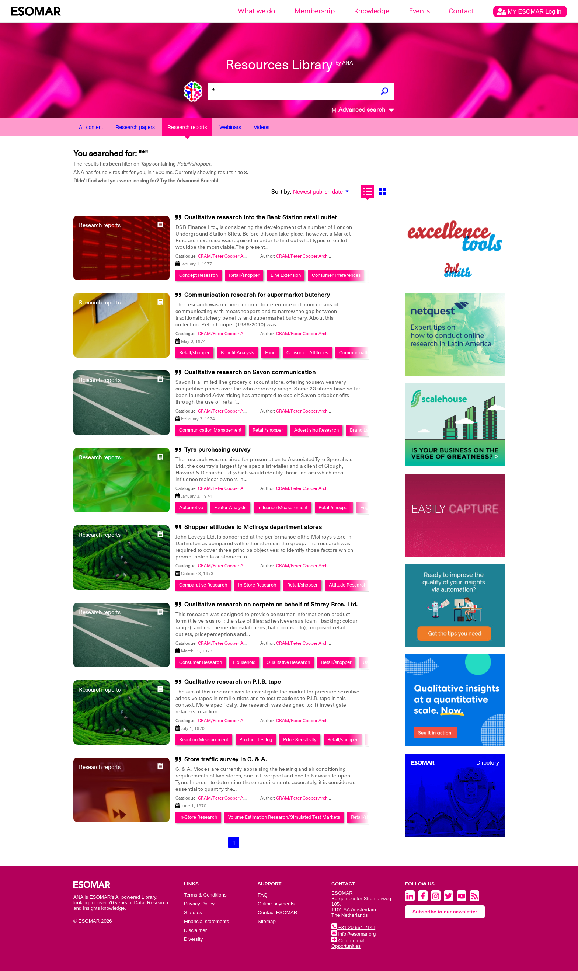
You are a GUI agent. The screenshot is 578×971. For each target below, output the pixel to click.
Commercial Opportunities (348, 943)
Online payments (276, 903)
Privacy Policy (199, 903)
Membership (315, 11)
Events (419, 11)
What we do (256, 11)
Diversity (193, 939)
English (367, 507)
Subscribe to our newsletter (444, 912)
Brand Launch (364, 430)
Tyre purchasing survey (217, 449)
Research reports (187, 127)
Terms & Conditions (205, 895)
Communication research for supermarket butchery (257, 295)
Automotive (191, 507)
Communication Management (210, 430)
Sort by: (281, 191)
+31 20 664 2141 (353, 927)
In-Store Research (257, 585)
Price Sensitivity (299, 740)
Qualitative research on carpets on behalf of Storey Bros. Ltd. (271, 604)
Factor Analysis (230, 507)
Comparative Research (203, 585)
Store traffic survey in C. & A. (225, 759)
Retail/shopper (244, 275)
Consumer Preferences (336, 275)
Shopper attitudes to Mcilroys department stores (253, 527)
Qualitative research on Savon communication (250, 372)
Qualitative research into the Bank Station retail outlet (260, 217)
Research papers (135, 127)
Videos (261, 127)
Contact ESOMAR (277, 912)
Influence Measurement (282, 507)
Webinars (230, 127)
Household (244, 662)
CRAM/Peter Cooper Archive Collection (237, 256)
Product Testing (255, 740)
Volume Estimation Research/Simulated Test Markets (284, 817)
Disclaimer (195, 930)
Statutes (193, 912)
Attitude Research (347, 585)
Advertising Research (316, 430)
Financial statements (206, 921)
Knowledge (371, 11)
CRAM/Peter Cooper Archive (305, 256)
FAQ (263, 895)
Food (270, 352)
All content (91, 127)
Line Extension (286, 275)
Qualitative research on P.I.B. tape (232, 682)
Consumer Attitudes (307, 352)
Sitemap (267, 921)
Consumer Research (200, 662)
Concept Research (198, 275)
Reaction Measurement (203, 740)
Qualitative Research (288, 662)
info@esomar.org (353, 934)
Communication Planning (365, 352)
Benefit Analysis (237, 352)
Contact (461, 11)
